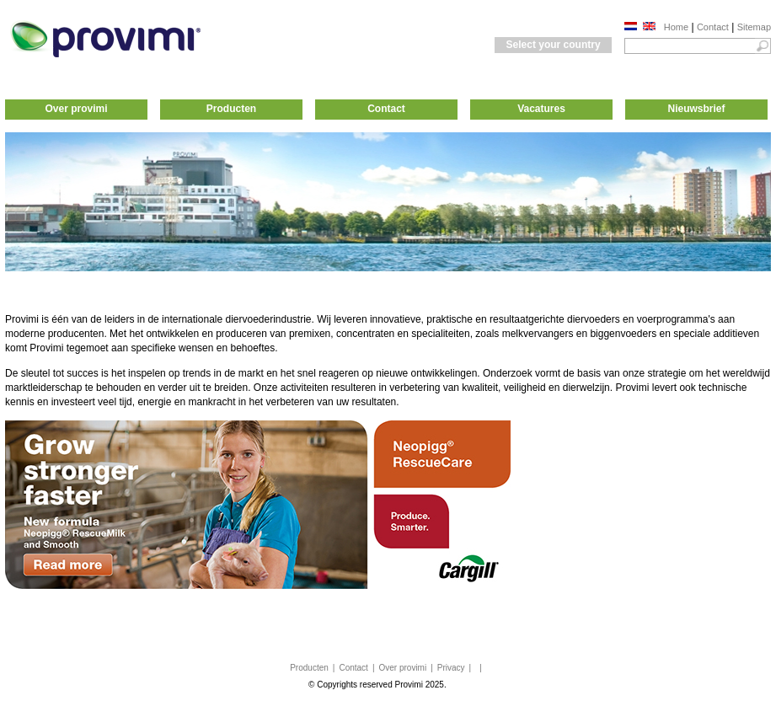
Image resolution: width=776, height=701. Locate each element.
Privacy (451, 667)
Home (676, 27)
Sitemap (754, 27)
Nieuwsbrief (696, 109)
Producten (231, 109)
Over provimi (76, 109)
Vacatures (541, 109)
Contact (713, 27)
